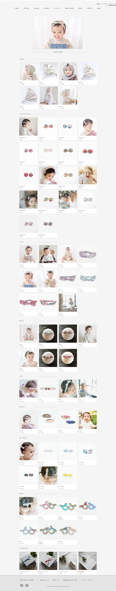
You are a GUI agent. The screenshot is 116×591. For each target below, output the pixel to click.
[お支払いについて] (45, 580)
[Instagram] (26, 585)
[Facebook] (21, 585)
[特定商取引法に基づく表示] (70, 580)
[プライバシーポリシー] (87, 580)
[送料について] (56, 580)
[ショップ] (106, 5)
